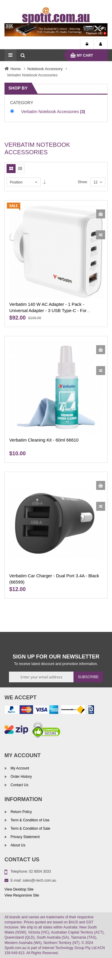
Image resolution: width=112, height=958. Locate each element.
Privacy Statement (25, 837)
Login (86, 44)
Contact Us (19, 785)
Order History (21, 777)
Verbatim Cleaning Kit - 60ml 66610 (44, 440)
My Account (100, 44)
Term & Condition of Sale (30, 828)
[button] (100, 234)
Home (15, 69)
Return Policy (21, 812)
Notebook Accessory (45, 69)
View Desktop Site (18, 889)
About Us (17, 845)
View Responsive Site (21, 895)
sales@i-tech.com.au (39, 880)
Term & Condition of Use (29, 820)
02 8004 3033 (40, 871)
